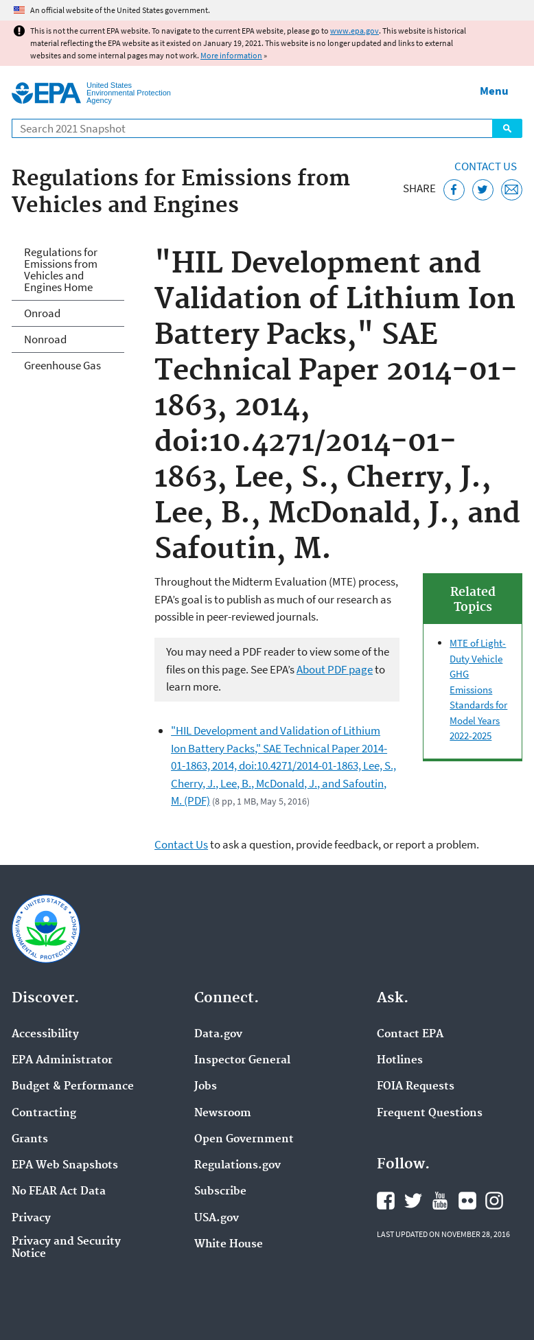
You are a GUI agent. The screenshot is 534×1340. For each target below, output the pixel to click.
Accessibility (45, 1034)
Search (507, 128)
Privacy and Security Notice (66, 1248)
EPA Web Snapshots (65, 1165)
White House (228, 1244)
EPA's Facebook (386, 1201)
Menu (494, 90)
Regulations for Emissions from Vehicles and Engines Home (60, 269)
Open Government (244, 1139)
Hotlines (400, 1060)
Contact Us (485, 166)
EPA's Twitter (413, 1201)
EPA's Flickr (467, 1201)
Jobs (205, 1087)
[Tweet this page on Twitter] (483, 189)
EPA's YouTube (440, 1201)
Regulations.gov (237, 1165)
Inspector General (242, 1060)
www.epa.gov (354, 30)
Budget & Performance (73, 1087)
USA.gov (216, 1218)
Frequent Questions (430, 1113)
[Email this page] (511, 189)
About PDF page (335, 669)
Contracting (44, 1113)
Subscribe (220, 1192)
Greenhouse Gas (62, 365)
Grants (30, 1139)
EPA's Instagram (494, 1201)
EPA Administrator (62, 1060)
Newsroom (222, 1113)
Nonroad (45, 339)
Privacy (31, 1218)
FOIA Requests (415, 1087)
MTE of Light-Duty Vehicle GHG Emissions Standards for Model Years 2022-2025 (478, 689)
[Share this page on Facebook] (454, 189)
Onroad (42, 313)
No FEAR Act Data (59, 1192)
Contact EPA (410, 1034)
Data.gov (218, 1034)
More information (231, 55)
